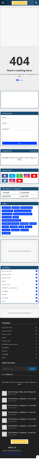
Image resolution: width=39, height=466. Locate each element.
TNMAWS (25, 223)
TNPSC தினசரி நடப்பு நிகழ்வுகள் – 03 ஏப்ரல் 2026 (22, 426)
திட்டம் (29, 227)
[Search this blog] (15, 369)
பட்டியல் (25, 230)
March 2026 (7, 217)
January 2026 (7, 214)
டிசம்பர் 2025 (24, 196)
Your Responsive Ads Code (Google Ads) (19, 251)
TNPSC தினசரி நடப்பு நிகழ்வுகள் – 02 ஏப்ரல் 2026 (22, 419)
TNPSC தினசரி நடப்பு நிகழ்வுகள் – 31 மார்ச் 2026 (21, 412)
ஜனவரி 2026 (6, 196)
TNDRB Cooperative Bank (11, 223)
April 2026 (7, 207)
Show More (33, 151)
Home (19, 80)
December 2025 (27, 207)
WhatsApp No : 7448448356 (12, 454)
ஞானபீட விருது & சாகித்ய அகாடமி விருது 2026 (22, 392)
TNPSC (34, 223)
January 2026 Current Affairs (23, 214)
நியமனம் (16, 230)
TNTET (6, 227)
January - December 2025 (23, 211)
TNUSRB (14, 227)
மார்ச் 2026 (6, 193)
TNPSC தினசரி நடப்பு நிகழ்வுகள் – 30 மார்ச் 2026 (21, 432)
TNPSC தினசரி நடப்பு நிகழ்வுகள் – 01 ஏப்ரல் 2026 (22, 405)
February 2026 (8, 211)
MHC (16, 217)
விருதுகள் (7, 233)
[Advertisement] (19, 27)
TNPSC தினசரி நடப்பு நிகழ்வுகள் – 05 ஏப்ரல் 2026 (22, 398)
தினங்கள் (6, 230)
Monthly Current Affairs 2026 (12, 220)
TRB (22, 227)
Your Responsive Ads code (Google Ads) (19, 313)
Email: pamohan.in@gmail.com (12, 452)
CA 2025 (16, 207)
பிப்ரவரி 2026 (25, 193)
